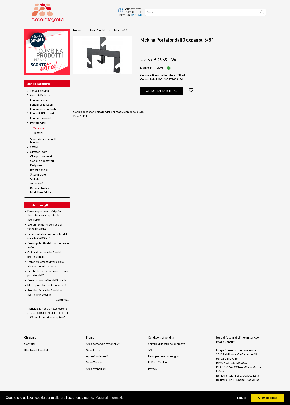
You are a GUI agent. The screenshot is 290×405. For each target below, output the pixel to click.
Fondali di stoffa (40, 103)
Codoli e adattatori (42, 168)
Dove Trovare (94, 370)
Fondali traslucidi (40, 126)
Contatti (29, 351)
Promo (68, 28)
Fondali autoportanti (43, 117)
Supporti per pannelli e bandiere (44, 148)
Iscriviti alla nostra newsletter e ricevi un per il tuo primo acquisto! (47, 321)
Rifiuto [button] (241, 397)
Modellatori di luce (41, 200)
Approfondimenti (97, 364)
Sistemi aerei (38, 182)
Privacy (152, 376)
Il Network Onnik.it (36, 358)
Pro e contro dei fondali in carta (46, 288)
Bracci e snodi (39, 178)
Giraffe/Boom (38, 159)
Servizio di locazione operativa (166, 351)
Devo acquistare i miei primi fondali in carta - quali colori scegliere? (44, 223)
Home (30, 28)
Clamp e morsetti (41, 164)
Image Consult (225, 349)
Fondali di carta (39, 98)
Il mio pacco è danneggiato (164, 364)
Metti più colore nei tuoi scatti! (46, 293)
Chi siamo (30, 345)
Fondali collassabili (41, 112)
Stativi (34, 155)
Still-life (35, 187)
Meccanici (120, 38)
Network (84, 28)
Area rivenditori (96, 376)
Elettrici (38, 140)
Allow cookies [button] (267, 397)
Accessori (36, 191)
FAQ (151, 358)
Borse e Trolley (39, 196)
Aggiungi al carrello (161, 99)
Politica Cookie (157, 370)
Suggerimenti (49, 28)
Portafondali (97, 38)
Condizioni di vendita (161, 345)
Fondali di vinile (39, 108)
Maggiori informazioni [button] (110, 397)
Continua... (62, 307)
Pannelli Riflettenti (42, 121)
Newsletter (93, 358)
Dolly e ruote (38, 173)
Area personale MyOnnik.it (103, 351)
